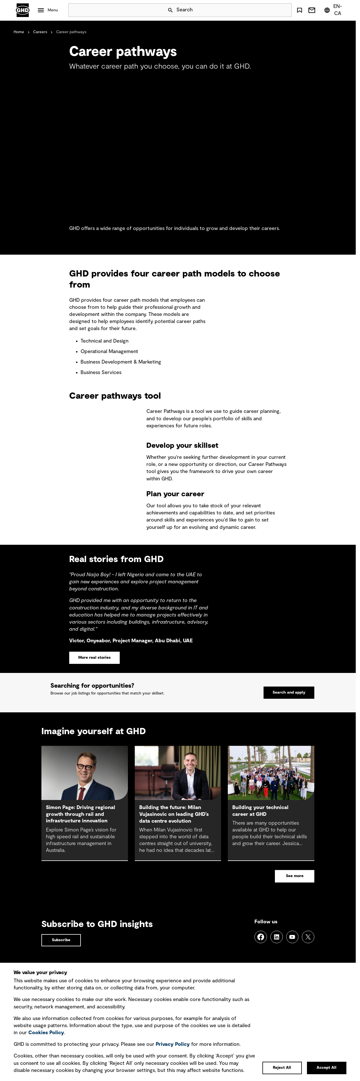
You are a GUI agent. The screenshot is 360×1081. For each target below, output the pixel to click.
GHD (23, 10)
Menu (53, 10)
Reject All (282, 1068)
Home (19, 32)
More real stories (94, 658)
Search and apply (289, 699)
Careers (40, 32)
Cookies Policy (46, 1032)
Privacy (173, 1044)
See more (295, 889)
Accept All (326, 1068)
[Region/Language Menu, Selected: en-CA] (334, 10)
